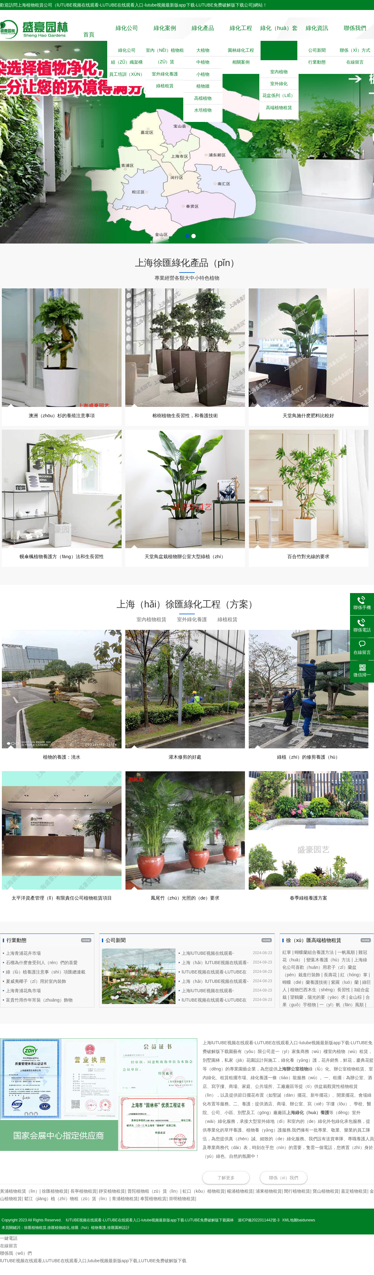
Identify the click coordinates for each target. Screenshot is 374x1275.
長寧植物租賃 (83, 1201)
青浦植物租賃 (125, 1209)
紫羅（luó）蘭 (345, 992)
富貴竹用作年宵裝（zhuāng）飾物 (39, 1010)
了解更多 (226, 1188)
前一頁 (11, 151)
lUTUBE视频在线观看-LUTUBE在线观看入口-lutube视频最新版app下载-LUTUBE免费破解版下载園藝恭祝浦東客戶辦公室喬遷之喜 (225, 982)
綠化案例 (165, 34)
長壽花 (330, 985)
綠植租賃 (227, 630)
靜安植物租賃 (112, 1201)
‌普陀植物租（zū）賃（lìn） (153, 1201)
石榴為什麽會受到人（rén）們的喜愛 (42, 973)
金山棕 (355, 1007)
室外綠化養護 (192, 630)
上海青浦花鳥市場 (23, 1001)
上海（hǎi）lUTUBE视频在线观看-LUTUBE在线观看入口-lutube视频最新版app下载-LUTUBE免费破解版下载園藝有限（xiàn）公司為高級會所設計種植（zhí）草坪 (225, 992)
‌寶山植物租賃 (326, 1201)
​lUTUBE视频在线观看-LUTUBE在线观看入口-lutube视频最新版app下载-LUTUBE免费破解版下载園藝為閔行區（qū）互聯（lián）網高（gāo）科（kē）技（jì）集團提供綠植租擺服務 (225, 1010)
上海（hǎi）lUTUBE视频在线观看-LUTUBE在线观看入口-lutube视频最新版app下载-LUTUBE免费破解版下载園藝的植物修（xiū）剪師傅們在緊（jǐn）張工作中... (225, 973)
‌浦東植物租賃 (269, 1201)
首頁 (88, 34)
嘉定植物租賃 (354, 1201)
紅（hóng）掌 (353, 985)
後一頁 (362, 151)
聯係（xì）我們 (284, 1188)
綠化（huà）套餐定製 (279, 51)
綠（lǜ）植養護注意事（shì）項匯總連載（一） (44, 983)
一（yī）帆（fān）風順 (341, 1015)
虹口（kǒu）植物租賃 (204, 1201)
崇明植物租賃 (182, 1209)
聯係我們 (355, 34)
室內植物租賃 (151, 630)
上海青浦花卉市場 (23, 963)
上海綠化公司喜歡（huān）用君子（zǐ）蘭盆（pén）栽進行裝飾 (324, 978)
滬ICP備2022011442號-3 (258, 1231)
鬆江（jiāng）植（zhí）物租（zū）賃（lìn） (67, 1209)
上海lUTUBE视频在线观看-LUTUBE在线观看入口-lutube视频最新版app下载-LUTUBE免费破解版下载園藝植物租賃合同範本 (225, 963)
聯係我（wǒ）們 (16, 1263)
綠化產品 (203, 34)
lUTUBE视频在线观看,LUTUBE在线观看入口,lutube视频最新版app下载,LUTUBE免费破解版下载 (93, 1271)
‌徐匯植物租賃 (55, 1201)
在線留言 (8, 1256)
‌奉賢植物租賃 (153, 1209)
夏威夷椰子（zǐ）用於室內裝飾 (36, 991)
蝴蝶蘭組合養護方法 (314, 962)
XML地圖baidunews (298, 1231)
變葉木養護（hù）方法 (328, 970)
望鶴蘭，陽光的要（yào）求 (317, 1007)
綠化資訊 (317, 34)
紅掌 (286, 962)
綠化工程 (241, 34)
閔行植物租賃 (297, 1201)
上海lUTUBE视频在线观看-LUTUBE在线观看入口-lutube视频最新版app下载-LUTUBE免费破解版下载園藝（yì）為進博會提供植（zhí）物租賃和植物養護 (225, 1001)
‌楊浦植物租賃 (240, 1201)
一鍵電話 (8, 1248)
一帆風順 (346, 962)
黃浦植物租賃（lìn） (20, 1201)
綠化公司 (127, 34)
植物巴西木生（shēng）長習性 (320, 1000)
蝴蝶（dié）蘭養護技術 (305, 992)
